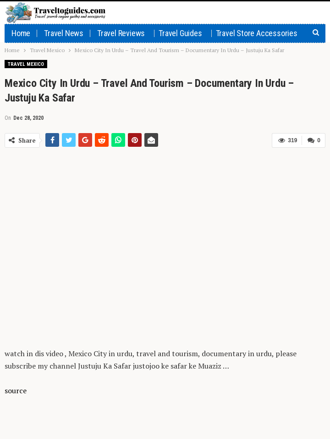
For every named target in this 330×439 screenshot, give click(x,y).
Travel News (63, 33)
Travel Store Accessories (256, 33)
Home (20, 33)
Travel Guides (180, 33)
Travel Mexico (26, 64)
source (16, 390)
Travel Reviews (121, 33)
